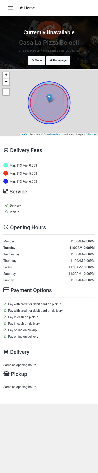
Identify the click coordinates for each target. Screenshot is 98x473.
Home (27, 8)
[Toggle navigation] (10, 8)
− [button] (6, 82)
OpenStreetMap (52, 134)
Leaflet (24, 134)
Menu (36, 60)
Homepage (58, 60)
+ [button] (6, 75)
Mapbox (92, 134)
